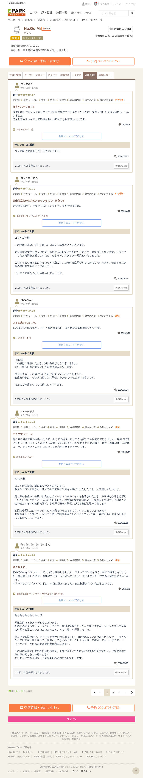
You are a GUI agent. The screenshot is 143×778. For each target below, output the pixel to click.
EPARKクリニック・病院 (66, 752)
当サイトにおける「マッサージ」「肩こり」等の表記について (68, 736)
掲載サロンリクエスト (120, 733)
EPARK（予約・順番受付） (21, 752)
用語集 (14, 736)
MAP (46, 28)
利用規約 (56, 733)
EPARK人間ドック (115, 752)
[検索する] (132, 13)
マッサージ (14, 20)
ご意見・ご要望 (81, 13)
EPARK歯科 (44, 752)
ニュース (104, 733)
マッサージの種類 (27, 736)
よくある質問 (69, 733)
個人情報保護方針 (107, 736)
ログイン (117, 3)
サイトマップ (124, 736)
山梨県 (29, 20)
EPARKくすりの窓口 (92, 752)
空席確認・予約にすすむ (39, 61)
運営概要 (66, 739)
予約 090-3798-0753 (103, 61)
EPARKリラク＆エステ (17, 12)
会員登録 (104, 3)
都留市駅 (55, 20)
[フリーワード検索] (114, 13)
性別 (88, 4)
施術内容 (61, 12)
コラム (95, 733)
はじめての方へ (32, 733)
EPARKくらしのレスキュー (69, 756)
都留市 (41, 20)
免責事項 (76, 739)
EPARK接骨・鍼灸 (43, 756)
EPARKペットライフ (96, 756)
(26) (64, 75)
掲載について (17, 733)
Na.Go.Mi (70, 20)
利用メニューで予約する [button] (71, 136)
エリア (34, 12)
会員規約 (46, 733)
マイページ (130, 3)
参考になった (121, 166)
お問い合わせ (83, 733)
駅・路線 (46, 12)
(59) (90, 75)
